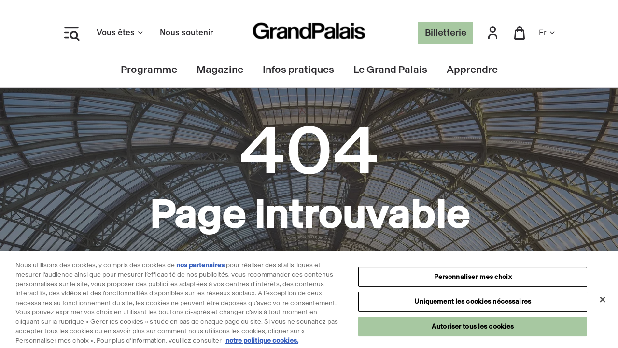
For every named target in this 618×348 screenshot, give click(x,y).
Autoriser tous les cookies (473, 329)
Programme (149, 70)
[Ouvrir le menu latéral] (71, 33)
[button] (492, 33)
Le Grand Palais (390, 70)
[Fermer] (602, 301)
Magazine (220, 70)
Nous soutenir (186, 32)
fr (547, 32)
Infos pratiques (298, 70)
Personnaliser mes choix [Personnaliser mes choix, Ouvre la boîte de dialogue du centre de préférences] (473, 279)
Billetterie (445, 32)
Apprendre (472, 70)
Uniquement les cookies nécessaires (472, 304)
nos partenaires (200, 267)
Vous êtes (120, 32)
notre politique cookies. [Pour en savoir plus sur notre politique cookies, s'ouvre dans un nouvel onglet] (261, 343)
